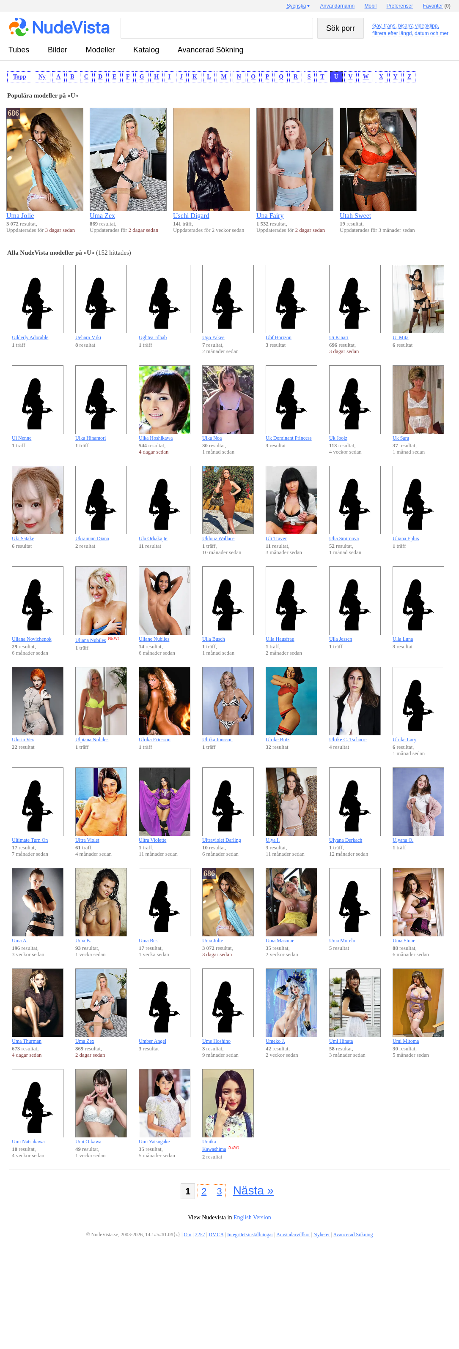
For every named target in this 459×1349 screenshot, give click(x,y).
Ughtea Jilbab (164, 302)
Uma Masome (291, 906)
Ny (42, 76)
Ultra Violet (101, 805)
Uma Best (164, 906)
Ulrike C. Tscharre (355, 704)
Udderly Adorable (37, 302)
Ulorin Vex (37, 704)
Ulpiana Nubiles (101, 704)
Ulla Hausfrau (291, 604)
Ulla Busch (228, 604)
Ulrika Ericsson (164, 704)
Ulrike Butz (291, 704)
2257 (200, 1234)
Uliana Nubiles (101, 604)
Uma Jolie (228, 906)
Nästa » (253, 1190)
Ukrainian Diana (101, 503)
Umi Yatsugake (164, 1107)
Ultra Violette (164, 805)
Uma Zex (101, 1006)
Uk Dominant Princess (291, 403)
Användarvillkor (293, 1234)
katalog (146, 50)
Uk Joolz (355, 403)
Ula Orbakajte (164, 503)
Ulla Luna (418, 604)
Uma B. (101, 906)
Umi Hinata (355, 1006)
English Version (252, 1217)
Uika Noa (228, 403)
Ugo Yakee (228, 302)
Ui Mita (418, 302)
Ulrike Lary (418, 704)
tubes (18, 50)
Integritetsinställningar (250, 1234)
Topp (19, 76)
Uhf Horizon (291, 302)
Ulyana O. (418, 805)
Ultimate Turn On (37, 805)
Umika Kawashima (228, 1110)
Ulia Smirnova (355, 503)
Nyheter (321, 1234)
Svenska (296, 6)
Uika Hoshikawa (164, 403)
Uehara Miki (101, 302)
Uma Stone (418, 906)
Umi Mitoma (418, 1006)
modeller (100, 50)
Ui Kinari (355, 302)
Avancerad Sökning (211, 50)
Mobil (371, 6)
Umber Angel (164, 1006)
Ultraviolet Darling (228, 805)
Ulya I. (291, 805)
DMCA (216, 1234)
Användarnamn (337, 6)
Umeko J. (291, 1006)
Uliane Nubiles (164, 604)
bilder (57, 50)
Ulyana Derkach (355, 805)
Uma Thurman (37, 1006)
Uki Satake (37, 503)
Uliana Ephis (418, 503)
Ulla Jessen (355, 604)
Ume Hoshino (228, 1006)
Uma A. (37, 906)
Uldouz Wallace (228, 503)
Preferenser (400, 6)
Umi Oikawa (101, 1107)
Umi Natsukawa (37, 1107)
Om (187, 1234)
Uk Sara (418, 403)
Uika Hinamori (101, 403)
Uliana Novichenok (37, 604)
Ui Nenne (37, 403)
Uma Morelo (355, 906)
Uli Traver (291, 503)
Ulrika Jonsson (228, 704)
